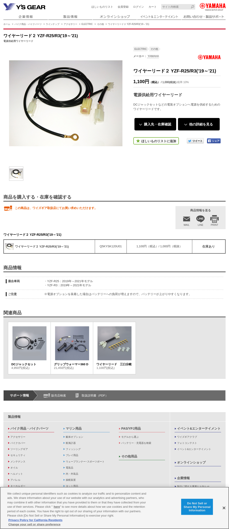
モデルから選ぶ (130, 436)
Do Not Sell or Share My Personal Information (197, 507)
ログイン (138, 6)
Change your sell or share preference (34, 524)
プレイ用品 (72, 455)
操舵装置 (71, 480)
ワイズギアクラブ (187, 436)
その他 (100, 24)
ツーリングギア (19, 449)
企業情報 (183, 478)
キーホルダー (17, 486)
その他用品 (129, 456)
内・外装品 (72, 473)
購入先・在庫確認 (157, 124)
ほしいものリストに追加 (158, 141)
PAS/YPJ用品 (131, 428)
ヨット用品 (72, 486)
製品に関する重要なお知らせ (193, 486)
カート (153, 6)
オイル (14, 467)
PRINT (214, 225)
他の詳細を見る (201, 124)
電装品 (69, 467)
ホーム (6, 24)
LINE (200, 225)
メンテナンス (17, 461)
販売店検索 (58, 395)
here (57, 506)
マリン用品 (74, 428)
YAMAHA (153, 56)
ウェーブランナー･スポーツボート (85, 461)
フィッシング (73, 449)
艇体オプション (74, 436)
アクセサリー (70, 24)
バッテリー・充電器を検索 (136, 443)
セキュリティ (17, 455)
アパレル (15, 480)
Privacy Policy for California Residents (35, 520)
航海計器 (71, 443)
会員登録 (123, 6)
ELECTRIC (87, 24)
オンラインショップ (191, 462)
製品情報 (14, 416)
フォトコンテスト (187, 443)
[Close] (224, 508)
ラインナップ (52, 24)
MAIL (187, 225)
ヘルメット (16, 473)
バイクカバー (17, 443)
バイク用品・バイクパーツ (28, 24)
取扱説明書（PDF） (95, 395)
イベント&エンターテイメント (199, 428)
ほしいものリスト (102, 6)
